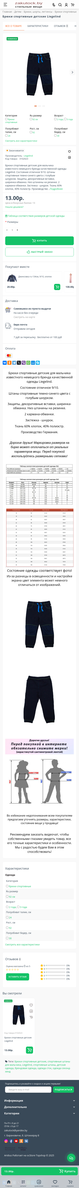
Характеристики (37, 26)
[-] (7, 230)
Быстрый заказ (39, 252)
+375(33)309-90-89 (18, 1119)
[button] (72, 72)
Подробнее (56, 188)
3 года (70, 119)
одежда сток (45, 1068)
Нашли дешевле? (14, 206)
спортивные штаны (44, 1064)
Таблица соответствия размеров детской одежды (36, 215)
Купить (39, 241)
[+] (17, 230)
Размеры (12, 221)
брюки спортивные (11, 121)
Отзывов (61, 26)
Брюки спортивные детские (30, 1061)
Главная (7, 11)
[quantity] (12, 230)
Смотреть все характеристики (21, 140)
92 (34, 132)
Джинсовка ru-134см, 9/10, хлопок (35, 276)
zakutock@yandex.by (15, 1130)
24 (9, 135)
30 (58, 135)
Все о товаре (13, 26)
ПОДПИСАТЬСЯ (63, 1089)
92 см (35, 119)
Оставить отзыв (18, 977)
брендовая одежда (25, 1068)
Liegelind (28, 155)
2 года (60, 119)
